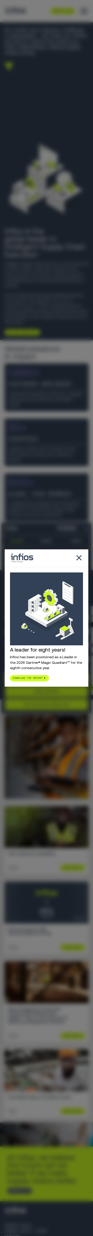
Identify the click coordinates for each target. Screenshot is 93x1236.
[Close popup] (79, 558)
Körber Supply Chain (25, 1231)
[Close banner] (86, 528)
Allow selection (46, 691)
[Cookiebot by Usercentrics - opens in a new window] (58, 528)
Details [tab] (46, 541)
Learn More (71, 867)
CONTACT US (18, 1190)
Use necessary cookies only (46, 704)
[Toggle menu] (84, 11)
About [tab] (76, 541)
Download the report (27, 678)
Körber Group (17, 1226)
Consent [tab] (17, 541)
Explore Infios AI (20, 332)
